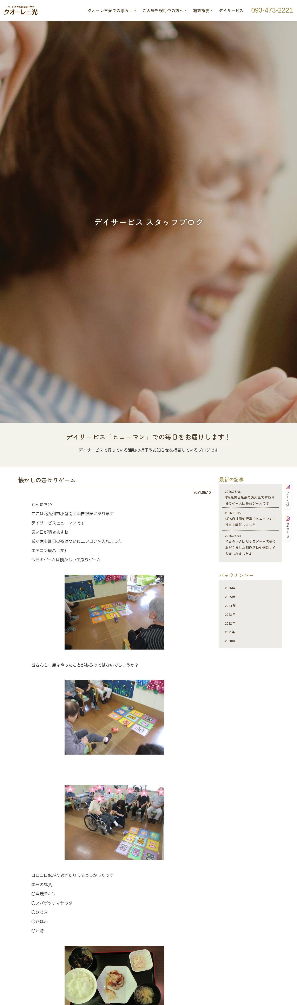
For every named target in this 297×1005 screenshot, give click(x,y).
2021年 (231, 644)
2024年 (231, 618)
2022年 (231, 635)
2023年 (231, 626)
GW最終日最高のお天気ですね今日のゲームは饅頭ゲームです (250, 500)
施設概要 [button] (201, 10)
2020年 (231, 653)
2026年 (231, 600)
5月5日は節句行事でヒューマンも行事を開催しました (250, 525)
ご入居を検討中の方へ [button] (163, 10)
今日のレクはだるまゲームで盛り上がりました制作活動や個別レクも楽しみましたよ (250, 554)
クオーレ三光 (288, 496)
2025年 (231, 609)
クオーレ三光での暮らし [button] (110, 10)
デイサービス (231, 10)
